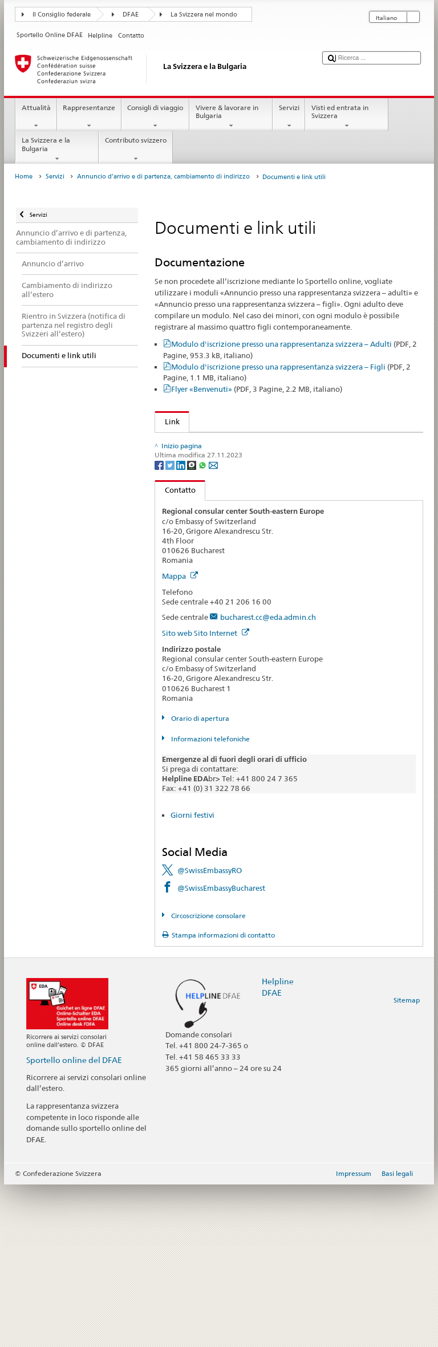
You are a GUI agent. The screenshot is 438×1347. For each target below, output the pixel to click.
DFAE (131, 14)
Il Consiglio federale (62, 14)
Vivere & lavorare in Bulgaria (231, 117)
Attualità (36, 117)
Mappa (180, 738)
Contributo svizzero (135, 149)
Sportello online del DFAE (74, 1222)
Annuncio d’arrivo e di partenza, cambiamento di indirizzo (163, 176)
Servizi (289, 117)
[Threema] (192, 627)
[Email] (213, 627)
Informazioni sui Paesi (200, 546)
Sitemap (407, 1162)
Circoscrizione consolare (207, 1078)
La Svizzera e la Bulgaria (57, 149)
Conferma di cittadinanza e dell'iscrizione (234, 512)
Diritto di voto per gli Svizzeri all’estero (229, 460)
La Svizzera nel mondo (204, 14)
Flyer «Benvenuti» (256, 388)
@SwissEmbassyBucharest (221, 1050)
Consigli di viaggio (155, 117)
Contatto (175, 653)
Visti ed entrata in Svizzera (347, 117)
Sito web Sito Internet (205, 795)
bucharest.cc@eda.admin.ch (268, 780)
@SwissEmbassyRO (209, 1032)
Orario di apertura (199, 881)
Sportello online (190, 443)
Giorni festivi (192, 977)
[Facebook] (160, 627)
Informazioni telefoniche (209, 901)
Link (167, 421)
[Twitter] (170, 627)
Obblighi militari (191, 477)
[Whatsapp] (203, 627)
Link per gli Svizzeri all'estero (212, 529)
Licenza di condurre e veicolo (212, 495)
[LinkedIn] (181, 627)
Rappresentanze (89, 117)
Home (24, 176)
